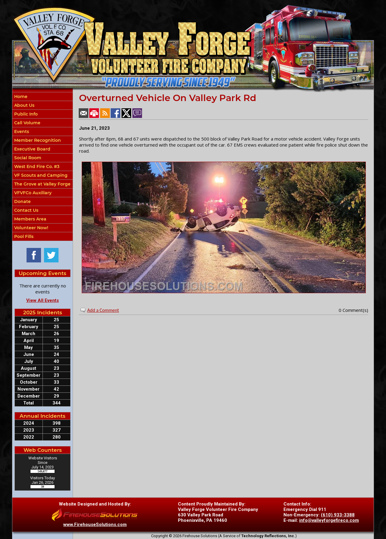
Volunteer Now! (30, 227)
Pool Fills (23, 236)
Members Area (29, 219)
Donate (22, 201)
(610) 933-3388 (338, 515)
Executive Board (31, 149)
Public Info (25, 114)
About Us (23, 105)
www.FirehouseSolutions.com (95, 524)
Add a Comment (103, 310)
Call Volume (26, 122)
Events (21, 131)
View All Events (42, 300)
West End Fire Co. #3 (36, 166)
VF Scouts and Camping (40, 175)
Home (20, 96)
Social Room (27, 157)
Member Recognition (37, 140)
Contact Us (25, 210)
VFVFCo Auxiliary (32, 192)
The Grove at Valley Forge (42, 184)
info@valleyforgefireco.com (329, 520)
